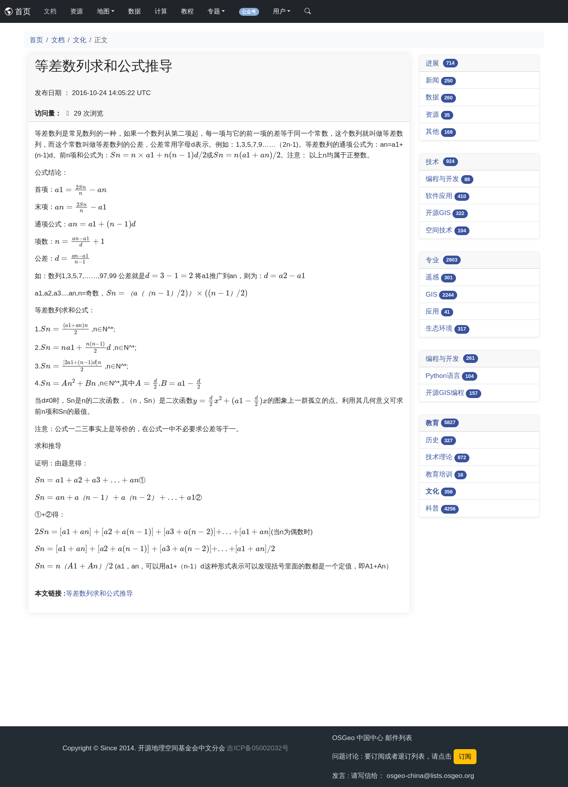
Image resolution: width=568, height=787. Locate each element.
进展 (442, 63)
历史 (441, 440)
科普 (442, 508)
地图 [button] (103, 11)
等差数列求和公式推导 (99, 704)
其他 (441, 131)
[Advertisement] (219, 183)
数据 (134, 11)
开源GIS (447, 213)
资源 (76, 11)
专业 (443, 260)
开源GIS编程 (453, 393)
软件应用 (447, 196)
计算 (161, 11)
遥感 (441, 277)
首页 (18, 11)
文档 (50, 11)
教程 (187, 11)
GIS (441, 294)
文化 (79, 40)
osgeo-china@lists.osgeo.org (430, 776)
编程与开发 (449, 179)
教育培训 (446, 474)
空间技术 (447, 230)
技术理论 (447, 457)
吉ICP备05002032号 (257, 748)
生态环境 (447, 328)
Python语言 (451, 376)
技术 (442, 161)
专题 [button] (213, 11)
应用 (439, 311)
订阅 (465, 756)
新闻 (441, 80)
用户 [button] (279, 11)
